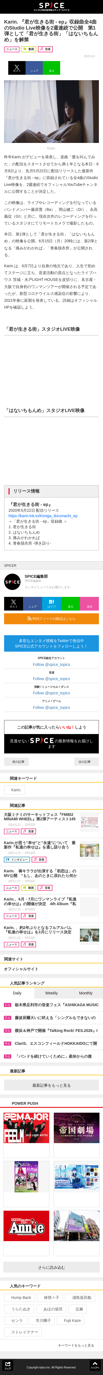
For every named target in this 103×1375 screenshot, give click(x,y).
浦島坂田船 (79, 1297)
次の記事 (86, 761)
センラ (15, 1320)
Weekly (51, 993)
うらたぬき (18, 1309)
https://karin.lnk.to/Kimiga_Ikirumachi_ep (43, 516)
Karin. (14, 790)
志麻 (77, 1309)
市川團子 (41, 1320)
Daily (17, 993)
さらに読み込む (67, 1267)
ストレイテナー (22, 1332)
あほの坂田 (51, 1309)
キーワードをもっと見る (78, 1345)
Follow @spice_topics (51, 664)
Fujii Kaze (70, 1320)
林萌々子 (49, 1297)
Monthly (86, 993)
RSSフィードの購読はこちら (60, 618)
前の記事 (16, 761)
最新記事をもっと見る (63, 1085)
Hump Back (19, 1297)
